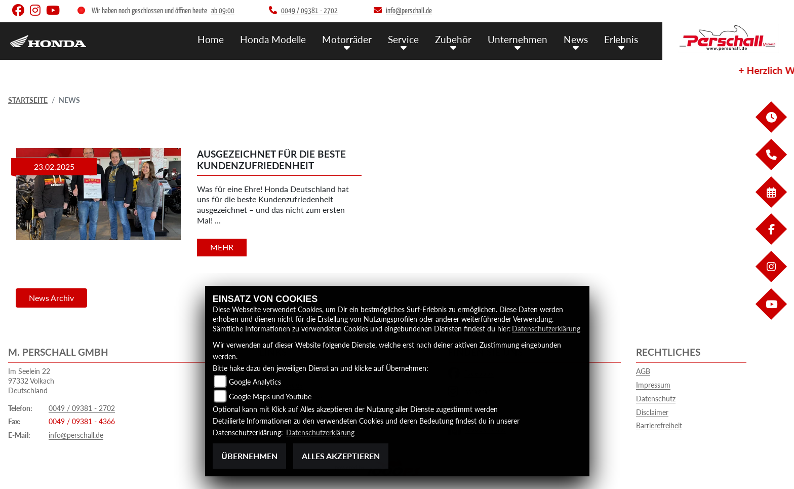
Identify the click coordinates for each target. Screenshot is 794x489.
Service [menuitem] (403, 39)
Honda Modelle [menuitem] (273, 39)
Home (210, 39)
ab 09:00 (222, 11)
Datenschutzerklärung (546, 328)
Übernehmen (249, 456)
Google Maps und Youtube (270, 396)
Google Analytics (255, 382)
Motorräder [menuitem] (347, 39)
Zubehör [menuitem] (453, 39)
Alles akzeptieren (341, 456)
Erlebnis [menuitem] (621, 39)
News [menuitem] (576, 39)
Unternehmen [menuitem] (517, 39)
